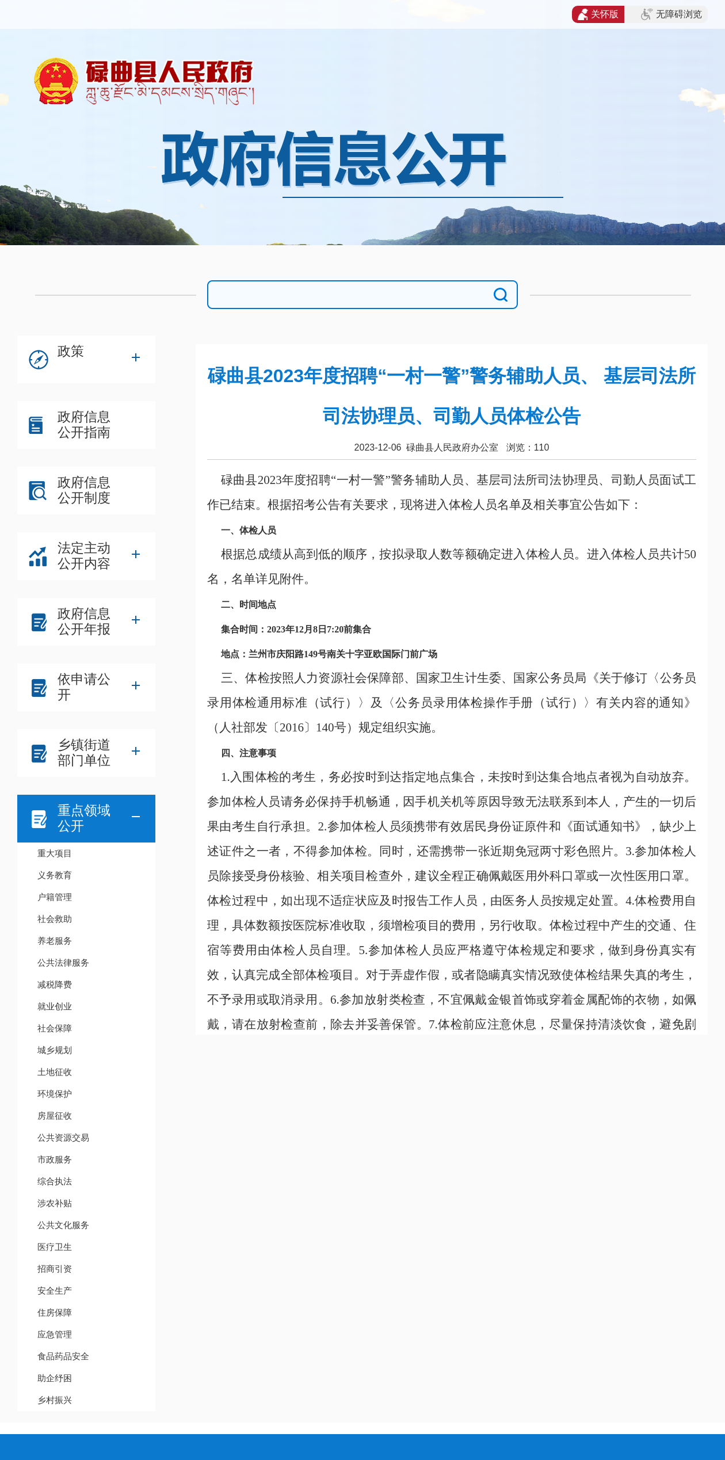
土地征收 (54, 1072)
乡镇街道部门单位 (84, 752)
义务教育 (54, 875)
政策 (71, 351)
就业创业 (54, 1006)
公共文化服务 (63, 1225)
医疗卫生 (54, 1247)
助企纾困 (54, 1378)
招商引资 (54, 1269)
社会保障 (54, 1028)
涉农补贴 (54, 1203)
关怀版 (598, 14)
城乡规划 (54, 1050)
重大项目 (54, 853)
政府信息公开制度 (84, 490)
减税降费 (54, 984)
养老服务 (54, 941)
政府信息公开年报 (84, 621)
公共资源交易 (63, 1137)
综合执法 (54, 1181)
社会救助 (54, 919)
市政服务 (54, 1159)
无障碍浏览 (671, 14)
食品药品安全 (63, 1356)
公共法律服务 (63, 962)
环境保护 (54, 1094)
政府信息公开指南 (84, 424)
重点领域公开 (84, 818)
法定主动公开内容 (84, 555)
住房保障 (54, 1312)
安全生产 (54, 1290)
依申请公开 (84, 687)
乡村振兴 (54, 1400)
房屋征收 (54, 1115)
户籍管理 (54, 897)
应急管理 (54, 1334)
